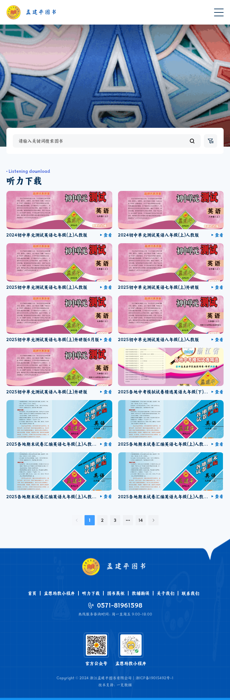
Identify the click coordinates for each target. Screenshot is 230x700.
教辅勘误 (141, 593)
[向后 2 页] (128, 520)
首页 (32, 593)
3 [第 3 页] (115, 520)
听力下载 (91, 593)
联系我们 (190, 593)
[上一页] (77, 520)
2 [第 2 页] (102, 520)
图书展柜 (116, 593)
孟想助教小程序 (59, 593)
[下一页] (153, 520)
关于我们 (165, 593)
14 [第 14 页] (140, 520)
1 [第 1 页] (89, 520)
